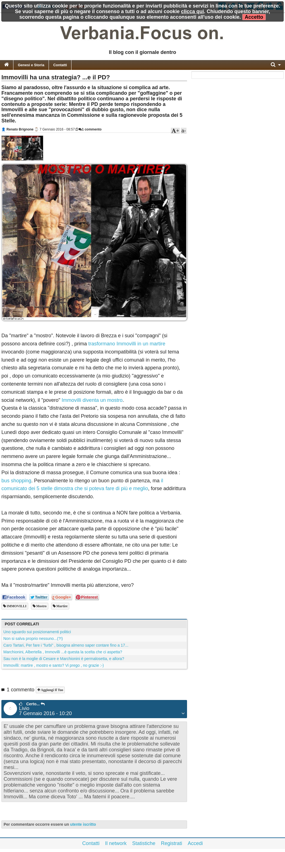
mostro (41, 606)
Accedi (195, 843)
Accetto (254, 17)
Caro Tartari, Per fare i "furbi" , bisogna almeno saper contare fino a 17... (65, 645)
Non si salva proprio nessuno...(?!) (33, 638)
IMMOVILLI (16, 606)
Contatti (60, 65)
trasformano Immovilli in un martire (126, 344)
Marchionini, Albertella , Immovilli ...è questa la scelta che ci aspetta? (62, 652)
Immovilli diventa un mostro (92, 400)
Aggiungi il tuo (51, 690)
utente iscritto (83, 824)
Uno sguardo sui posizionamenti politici (37, 632)
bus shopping (16, 480)
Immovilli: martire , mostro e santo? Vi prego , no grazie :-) (53, 665)
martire (62, 606)
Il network (115, 843)
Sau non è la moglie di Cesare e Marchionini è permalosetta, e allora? (63, 658)
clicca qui (192, 11)
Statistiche (143, 843)
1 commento (90, 129)
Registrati (171, 843)
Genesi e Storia (31, 65)
